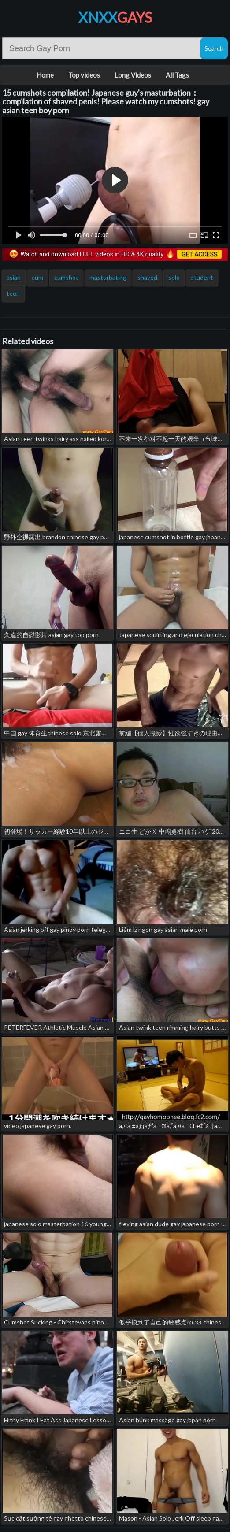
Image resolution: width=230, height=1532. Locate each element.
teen (13, 293)
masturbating (107, 277)
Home (45, 75)
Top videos (84, 75)
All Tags (177, 75)
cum (37, 277)
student (202, 277)
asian (14, 277)
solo (174, 277)
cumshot (66, 277)
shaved (147, 277)
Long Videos (133, 75)
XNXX (115, 17)
